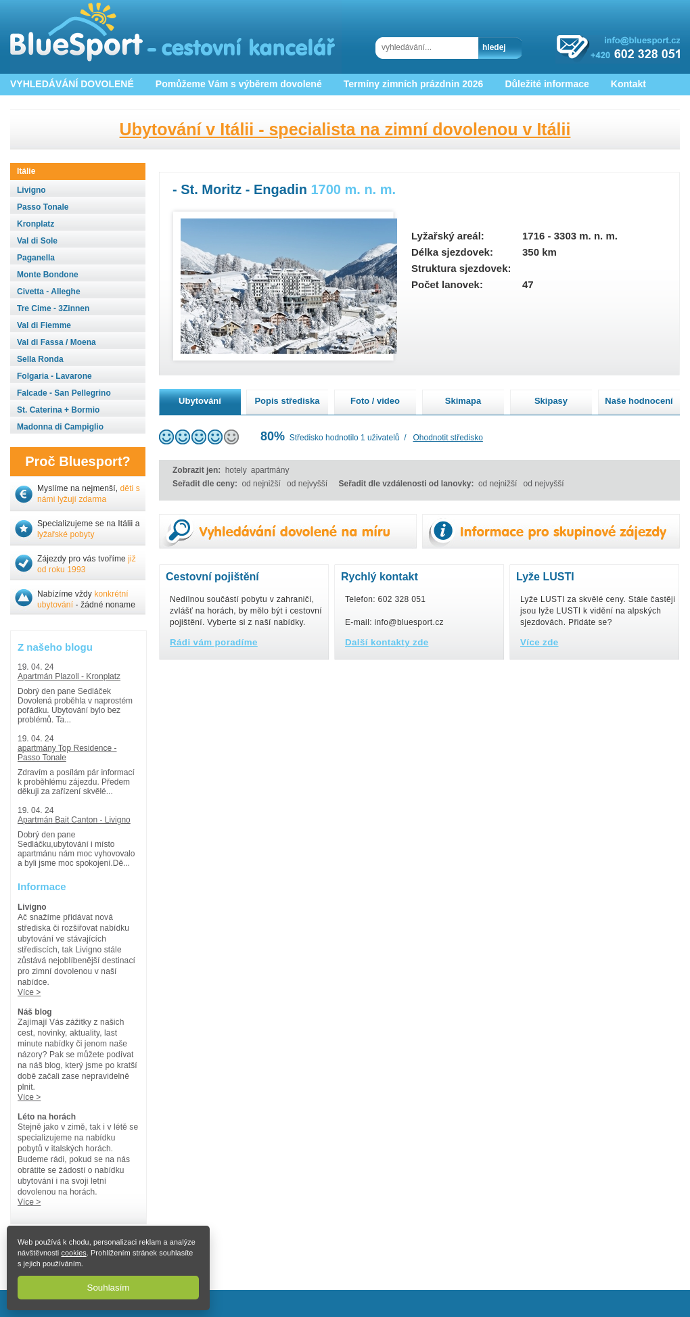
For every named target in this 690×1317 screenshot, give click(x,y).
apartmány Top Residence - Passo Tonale (67, 752)
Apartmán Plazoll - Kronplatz (69, 676)
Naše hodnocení (638, 401)
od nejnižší (261, 483)
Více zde (539, 642)
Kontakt (628, 83)
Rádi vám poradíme (214, 642)
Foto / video (375, 401)
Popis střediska (286, 401)
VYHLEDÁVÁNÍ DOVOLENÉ (72, 83)
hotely (236, 470)
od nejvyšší (307, 483)
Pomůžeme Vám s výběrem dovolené (239, 83)
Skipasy (551, 401)
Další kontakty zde (387, 642)
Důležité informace (547, 83)
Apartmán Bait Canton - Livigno (74, 820)
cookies (73, 1253)
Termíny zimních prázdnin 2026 (414, 83)
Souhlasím (108, 1288)
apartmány (270, 470)
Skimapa (463, 401)
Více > (29, 992)
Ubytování (200, 401)
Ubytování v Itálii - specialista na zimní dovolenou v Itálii (345, 129)
